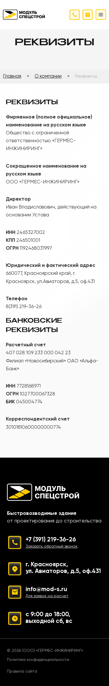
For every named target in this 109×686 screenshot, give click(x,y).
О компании (48, 76)
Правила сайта (22, 671)
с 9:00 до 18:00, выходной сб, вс (49, 618)
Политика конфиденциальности (38, 660)
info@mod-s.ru (49, 593)
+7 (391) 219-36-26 (63, 543)
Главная (12, 76)
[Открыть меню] (101, 14)
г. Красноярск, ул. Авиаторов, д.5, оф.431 (63, 568)
